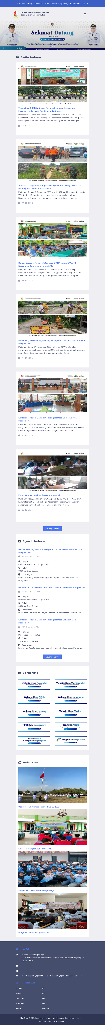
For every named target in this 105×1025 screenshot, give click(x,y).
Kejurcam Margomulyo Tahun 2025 (35, 848)
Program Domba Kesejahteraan (33, 932)
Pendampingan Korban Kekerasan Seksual (39, 495)
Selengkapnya (52, 528)
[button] (8, 35)
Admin (79, 1018)
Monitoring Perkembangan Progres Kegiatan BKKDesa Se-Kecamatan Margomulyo (52, 342)
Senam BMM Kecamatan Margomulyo (36, 890)
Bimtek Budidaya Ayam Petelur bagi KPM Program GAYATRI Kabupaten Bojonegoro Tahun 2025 (47, 264)
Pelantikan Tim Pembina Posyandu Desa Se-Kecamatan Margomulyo (51, 587)
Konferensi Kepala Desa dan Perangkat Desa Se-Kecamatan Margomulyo (47, 419)
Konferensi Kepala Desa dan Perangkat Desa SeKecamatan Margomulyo (47, 621)
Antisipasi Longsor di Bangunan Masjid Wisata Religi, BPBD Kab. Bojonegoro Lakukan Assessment (50, 187)
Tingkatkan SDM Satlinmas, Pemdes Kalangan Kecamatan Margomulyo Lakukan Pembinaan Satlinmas (46, 109)
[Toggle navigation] (85, 14)
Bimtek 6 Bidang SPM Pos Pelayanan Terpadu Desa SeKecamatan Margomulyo (50, 551)
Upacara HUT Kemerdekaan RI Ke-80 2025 (38, 806)
